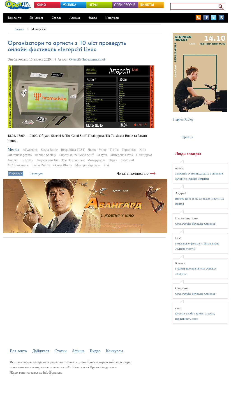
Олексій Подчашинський (87, 59)
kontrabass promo (20, 155)
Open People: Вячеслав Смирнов (195, 223)
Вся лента (14, 17)
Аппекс (13, 160)
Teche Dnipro (41, 165)
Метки (13, 149)
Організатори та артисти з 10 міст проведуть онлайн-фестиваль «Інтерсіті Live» (67, 46)
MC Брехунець (18, 165)
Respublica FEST (73, 149)
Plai (106, 165)
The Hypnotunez (73, 160)
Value (102, 149)
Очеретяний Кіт (47, 160)
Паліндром (144, 155)
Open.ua (187, 137)
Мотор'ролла (39, 29)
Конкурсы (112, 17)
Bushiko (26, 160)
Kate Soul (127, 160)
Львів (92, 149)
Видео (92, 17)
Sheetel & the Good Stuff (76, 155)
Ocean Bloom (62, 165)
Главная (19, 29)
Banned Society (45, 155)
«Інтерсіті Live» (121, 155)
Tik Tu (114, 149)
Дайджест (36, 17)
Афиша (74, 17)
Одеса (113, 160)
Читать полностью (133, 173)
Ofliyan (102, 155)
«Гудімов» (30, 149)
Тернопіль (129, 149)
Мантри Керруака (88, 165)
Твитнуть (36, 174)
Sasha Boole (49, 149)
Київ (142, 149)
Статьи (56, 17)
